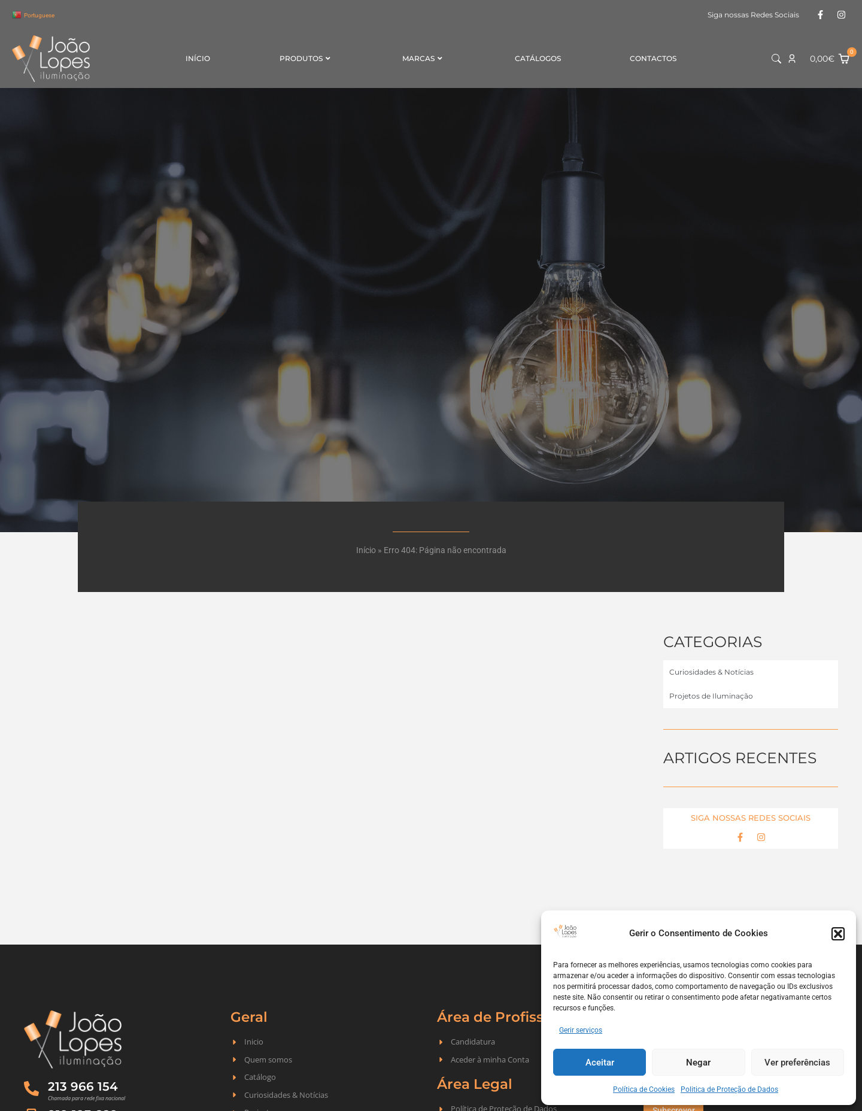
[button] (838, 934)
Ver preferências (797, 1062)
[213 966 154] (31, 1088)
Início (198, 58)
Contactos (653, 58)
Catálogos (538, 58)
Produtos (305, 58)
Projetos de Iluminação (711, 695)
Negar (698, 1062)
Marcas (422, 58)
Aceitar (599, 1062)
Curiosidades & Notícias (711, 671)
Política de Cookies (644, 1089)
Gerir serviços (580, 1030)
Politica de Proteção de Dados (729, 1089)
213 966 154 (83, 1086)
